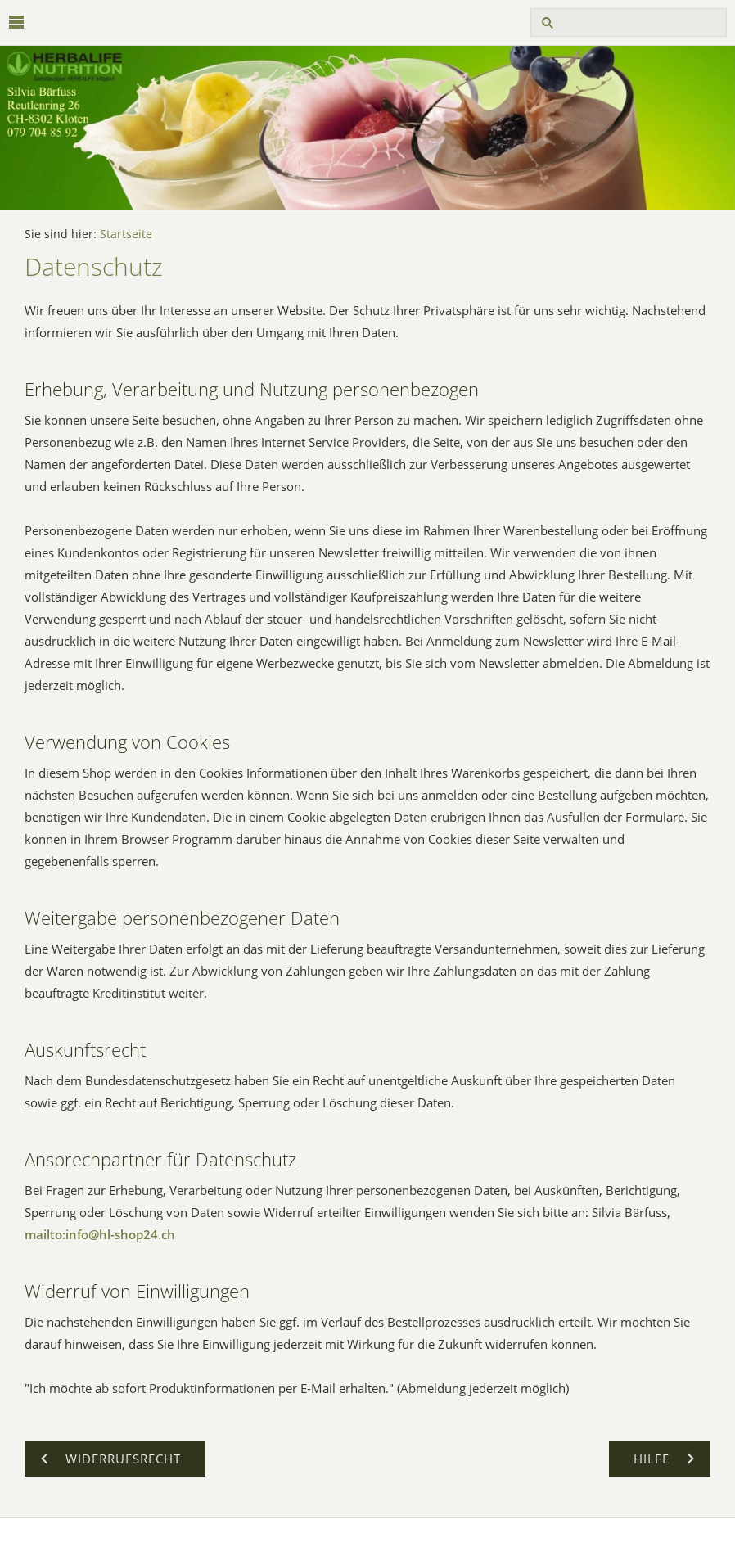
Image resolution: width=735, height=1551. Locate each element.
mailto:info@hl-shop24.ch (100, 1234)
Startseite (126, 234)
